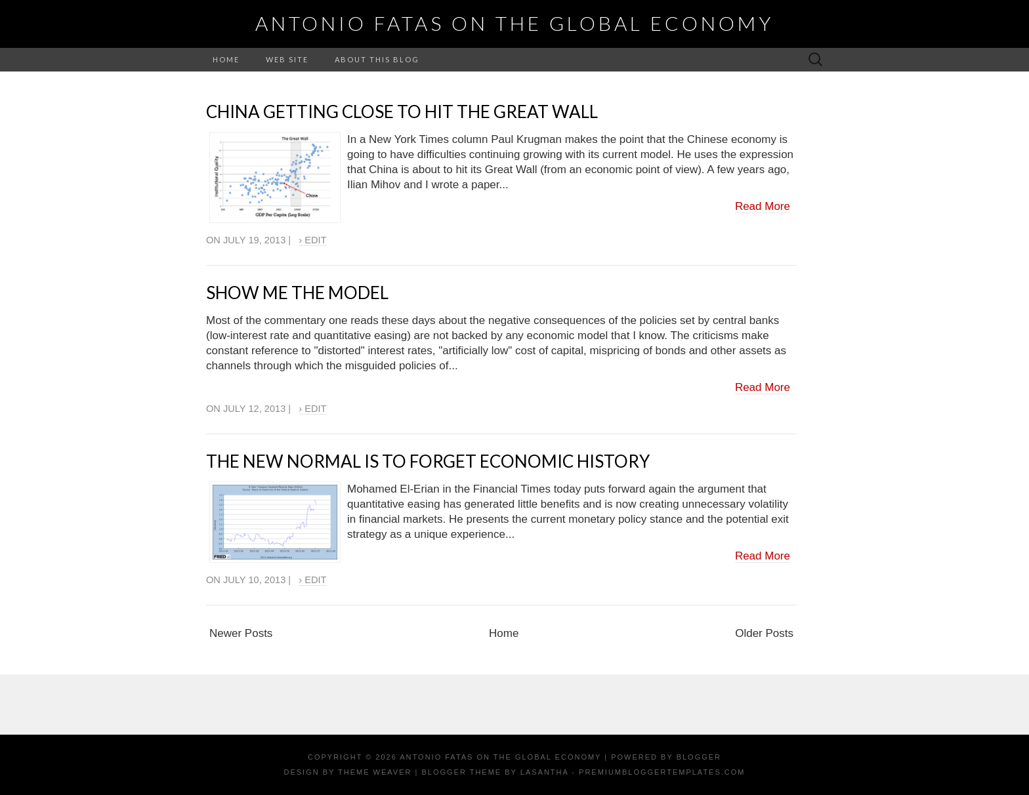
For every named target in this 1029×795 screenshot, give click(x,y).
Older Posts (764, 633)
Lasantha (544, 772)
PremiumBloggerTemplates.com (662, 772)
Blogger (699, 757)
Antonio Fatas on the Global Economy (514, 23)
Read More (762, 206)
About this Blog (377, 59)
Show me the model (297, 292)
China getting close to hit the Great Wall (402, 111)
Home (226, 59)
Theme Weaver (374, 772)
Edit (315, 240)
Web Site (287, 59)
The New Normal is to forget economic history (428, 461)
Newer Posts (240, 633)
